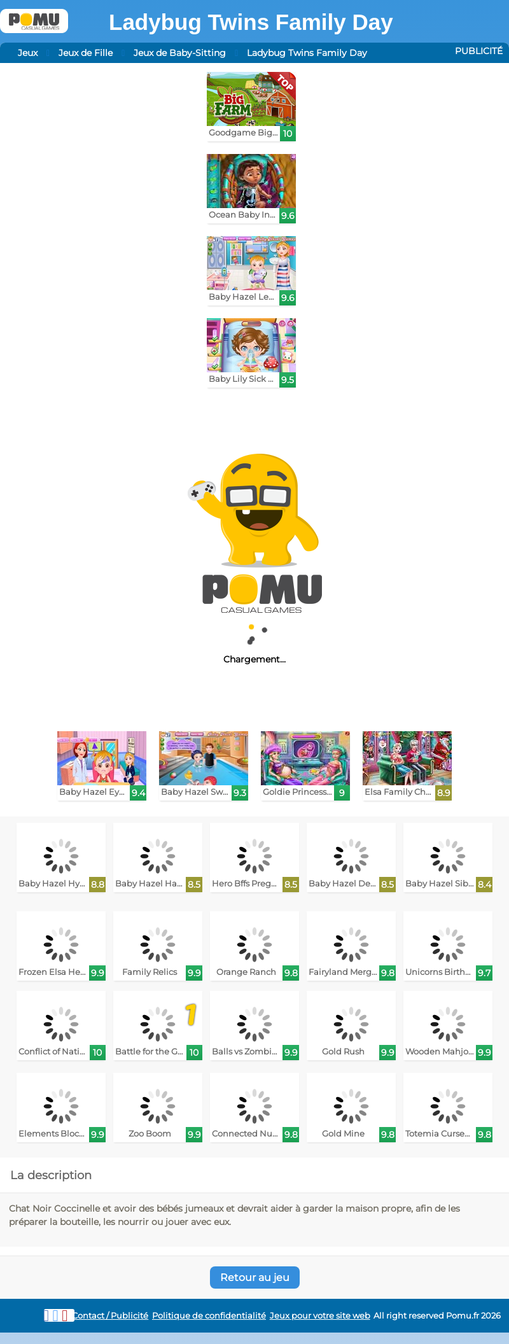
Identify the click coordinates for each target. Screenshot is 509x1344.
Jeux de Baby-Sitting (180, 53)
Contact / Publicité (110, 1315)
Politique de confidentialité (209, 1315)
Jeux (28, 53)
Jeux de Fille (86, 53)
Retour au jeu (254, 1277)
